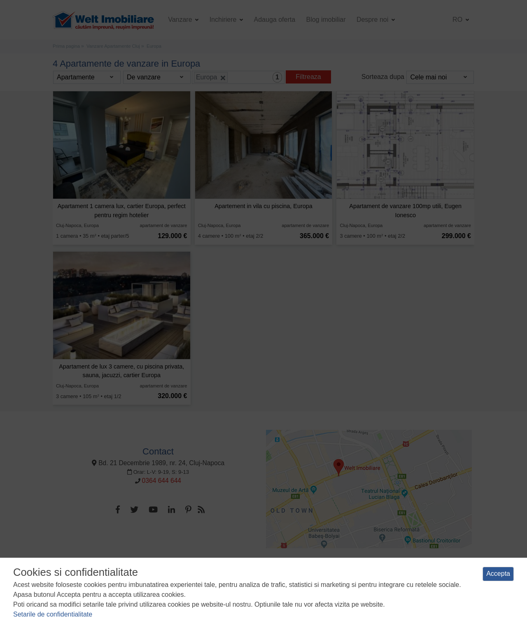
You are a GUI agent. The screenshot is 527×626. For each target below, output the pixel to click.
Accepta (498, 573)
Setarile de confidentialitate (52, 614)
